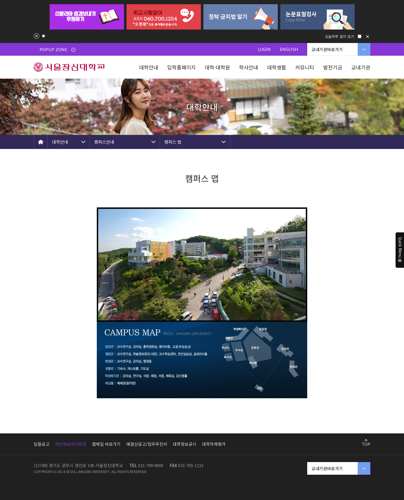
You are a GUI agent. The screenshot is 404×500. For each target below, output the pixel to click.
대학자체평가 (214, 444)
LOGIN (264, 49)
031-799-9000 (150, 465)
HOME (41, 142)
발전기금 (332, 67)
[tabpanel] (86, 17)
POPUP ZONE (57, 49)
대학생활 (276, 67)
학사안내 (248, 67)
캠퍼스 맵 (172, 142)
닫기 (367, 36)
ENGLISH (289, 49)
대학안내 (148, 67)
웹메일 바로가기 (106, 444)
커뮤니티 (304, 67)
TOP (366, 444)
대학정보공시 (184, 444)
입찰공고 (41, 444)
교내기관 (360, 67)
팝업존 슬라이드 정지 (36, 36)
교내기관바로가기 (327, 49)
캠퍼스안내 (104, 142)
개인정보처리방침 (70, 444)
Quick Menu (400, 250)
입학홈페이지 (181, 67)
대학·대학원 (217, 67)
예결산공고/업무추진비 (146, 444)
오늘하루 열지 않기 (339, 36)
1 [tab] (43, 36)
